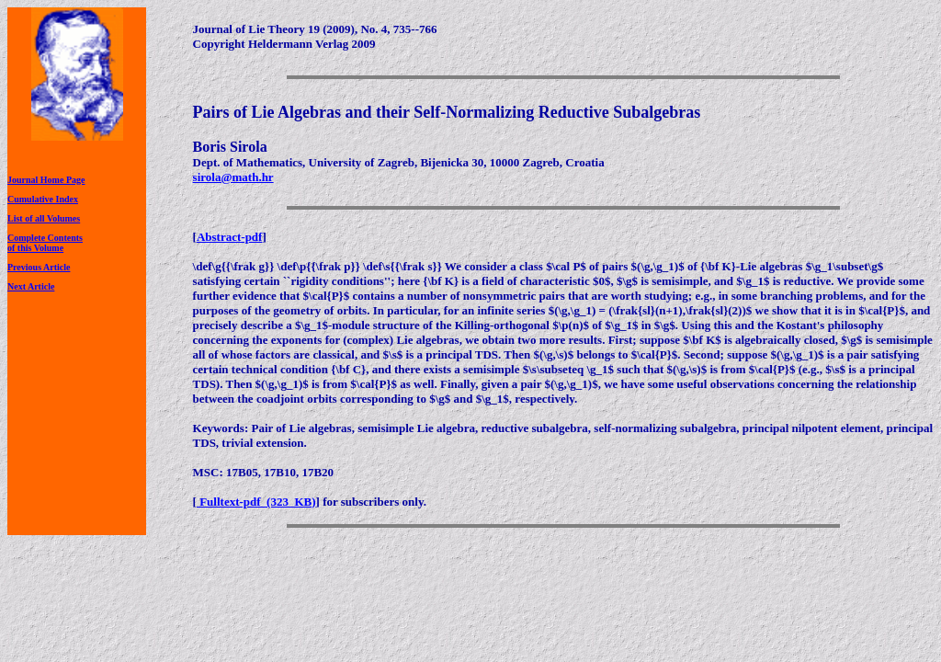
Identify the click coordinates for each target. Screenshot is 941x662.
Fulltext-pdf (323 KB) (256, 501)
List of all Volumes (43, 218)
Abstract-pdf (230, 237)
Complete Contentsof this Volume (45, 243)
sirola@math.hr (233, 177)
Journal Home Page (46, 180)
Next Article (30, 286)
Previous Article (38, 267)
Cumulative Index (42, 199)
